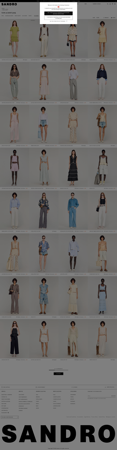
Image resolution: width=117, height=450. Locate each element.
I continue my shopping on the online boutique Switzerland (58, 18)
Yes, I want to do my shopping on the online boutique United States (58, 13)
